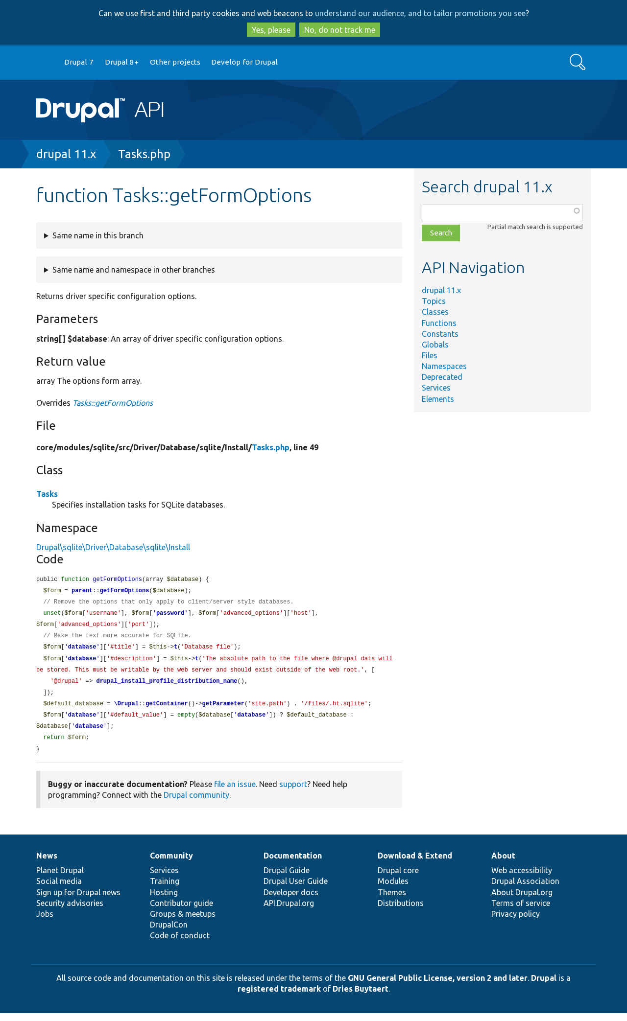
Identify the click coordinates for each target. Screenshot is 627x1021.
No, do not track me (339, 29)
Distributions (401, 910)
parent (82, 591)
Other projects (175, 62)
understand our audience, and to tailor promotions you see (420, 13)
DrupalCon (169, 932)
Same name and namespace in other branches (133, 269)
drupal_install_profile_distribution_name (166, 686)
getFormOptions (124, 591)
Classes (435, 311)
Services (436, 387)
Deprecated (442, 376)
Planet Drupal (60, 878)
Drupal (543, 985)
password (170, 615)
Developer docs (291, 900)
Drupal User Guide (296, 888)
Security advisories (69, 910)
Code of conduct (180, 943)
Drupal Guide (287, 878)
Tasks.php (144, 154)
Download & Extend (415, 863)
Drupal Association (525, 888)
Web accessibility (521, 878)
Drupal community (196, 802)
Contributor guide (181, 910)
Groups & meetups (183, 921)
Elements (438, 398)
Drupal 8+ (122, 62)
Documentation (293, 863)
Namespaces (444, 366)
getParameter (223, 709)
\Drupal (126, 709)
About (503, 863)
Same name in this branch (98, 235)
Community (171, 863)
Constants (440, 333)
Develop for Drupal (244, 62)
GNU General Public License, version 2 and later (438, 985)
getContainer (166, 709)
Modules (393, 888)
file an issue (235, 792)
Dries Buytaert (360, 996)
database (82, 650)
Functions (439, 323)
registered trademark (279, 996)
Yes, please (271, 29)
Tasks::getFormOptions (112, 402)
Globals (435, 344)
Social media (59, 888)
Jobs (44, 921)
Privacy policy (515, 921)
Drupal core (398, 878)
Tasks (47, 493)
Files (429, 355)
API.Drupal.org (289, 910)
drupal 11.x (66, 154)
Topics (434, 301)
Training (164, 888)
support (293, 792)
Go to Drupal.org (45, 62)
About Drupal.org (522, 900)
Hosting (164, 900)
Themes (392, 900)
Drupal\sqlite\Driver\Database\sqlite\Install (113, 547)
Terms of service (520, 910)
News (46, 863)
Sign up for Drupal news (78, 900)
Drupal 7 (79, 62)
